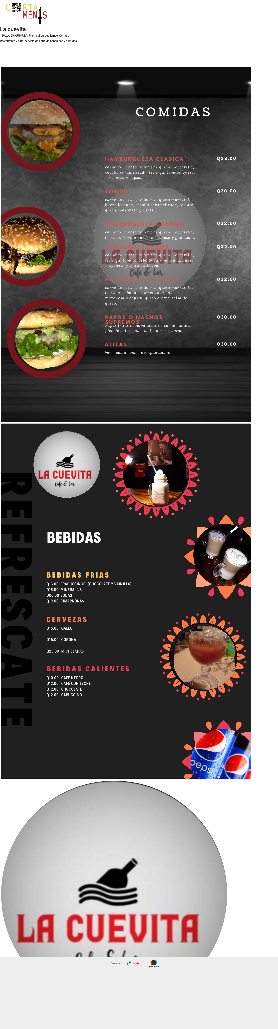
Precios (267, 16)
